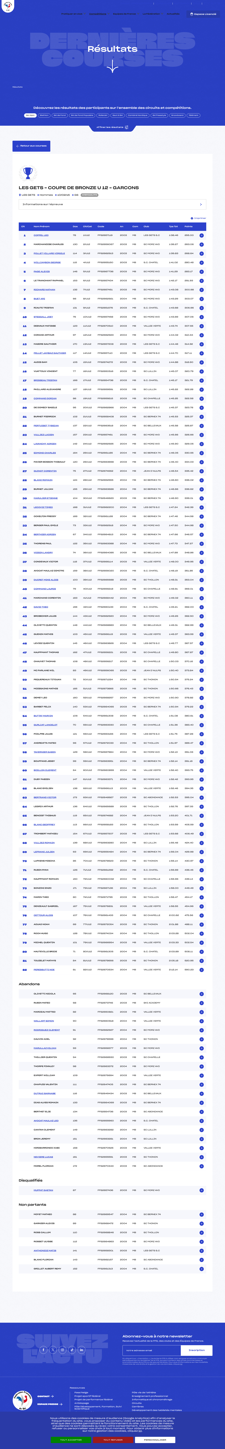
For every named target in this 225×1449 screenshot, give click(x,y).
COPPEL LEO (41, 250)
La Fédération (151, 14)
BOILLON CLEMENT (45, 785)
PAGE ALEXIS (42, 286)
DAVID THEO (41, 622)
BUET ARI (39, 314)
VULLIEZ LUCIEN (44, 450)
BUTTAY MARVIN (43, 731)
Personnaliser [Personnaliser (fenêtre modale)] (155, 1440)
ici (181, 1379)
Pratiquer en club (71, 14)
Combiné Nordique (137, 130)
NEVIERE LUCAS (43, 1172)
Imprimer (198, 233)
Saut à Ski (117, 130)
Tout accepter (71, 1440)
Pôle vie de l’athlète (144, 1407)
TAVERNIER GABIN (45, 767)
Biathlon (44, 130)
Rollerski (102, 130)
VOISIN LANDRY (43, 567)
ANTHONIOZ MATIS (45, 1265)
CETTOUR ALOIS (43, 930)
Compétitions (97, 14)
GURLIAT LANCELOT (46, 740)
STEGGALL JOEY (43, 332)
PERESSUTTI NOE (44, 984)
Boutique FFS (182, 3)
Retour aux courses (31, 160)
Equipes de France (124, 14)
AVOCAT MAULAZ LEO (46, 1136)
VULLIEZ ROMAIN (44, 858)
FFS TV (196, 3)
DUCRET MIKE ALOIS (46, 595)
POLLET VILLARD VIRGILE (49, 268)
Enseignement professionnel (150, 1411)
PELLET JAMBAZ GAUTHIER (50, 368)
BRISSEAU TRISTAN (45, 395)
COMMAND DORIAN (45, 413)
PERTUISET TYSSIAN (46, 440)
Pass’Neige (81, 1407)
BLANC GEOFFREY (44, 839)
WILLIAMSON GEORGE (47, 277)
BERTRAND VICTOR (45, 812)
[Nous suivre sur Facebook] (205, 3)
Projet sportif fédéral (87, 1411)
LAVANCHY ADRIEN (45, 459)
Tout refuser (113, 1440)
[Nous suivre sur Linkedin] (219, 3)
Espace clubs (163, 3)
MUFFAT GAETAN (43, 1205)
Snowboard (177, 130)
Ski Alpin (30, 130)
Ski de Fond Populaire (82, 130)
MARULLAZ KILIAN (45, 1063)
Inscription (197, 1365)
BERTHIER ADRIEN (45, 549)
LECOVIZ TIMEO (43, 522)
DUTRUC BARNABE (45, 1108)
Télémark (193, 130)
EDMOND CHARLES (45, 468)
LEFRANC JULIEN (44, 867)
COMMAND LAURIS (45, 604)
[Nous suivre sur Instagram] (212, 3)
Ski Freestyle (159, 130)
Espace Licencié (203, 14)
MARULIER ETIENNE (46, 513)
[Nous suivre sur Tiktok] (215, 3)
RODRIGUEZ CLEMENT (47, 1045)
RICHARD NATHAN (44, 304)
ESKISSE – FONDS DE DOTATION (136, 3)
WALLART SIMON (44, 1036)
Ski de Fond (60, 130)
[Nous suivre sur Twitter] (208, 3)
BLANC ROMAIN (43, 495)
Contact (44, 1411)
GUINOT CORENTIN (45, 486)
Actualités (173, 14)
